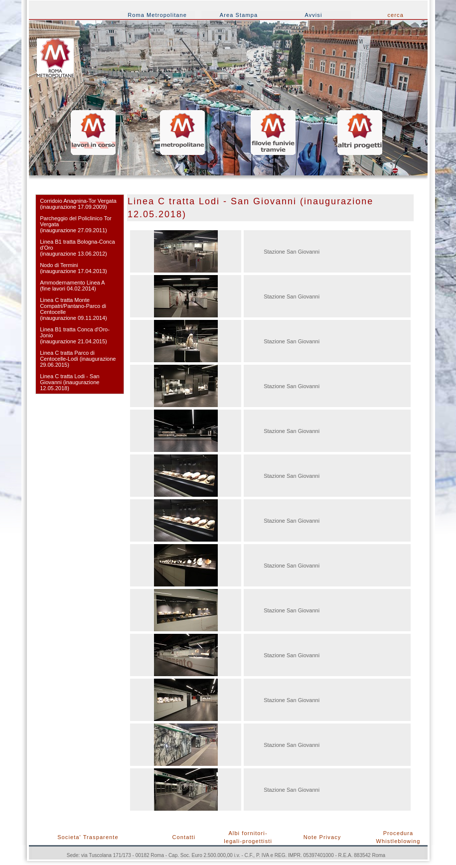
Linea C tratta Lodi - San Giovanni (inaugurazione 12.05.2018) (69, 382)
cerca (396, 15)
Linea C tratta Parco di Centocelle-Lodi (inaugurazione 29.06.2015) (78, 359)
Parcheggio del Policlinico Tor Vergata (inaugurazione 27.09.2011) (76, 224)
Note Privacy (322, 837)
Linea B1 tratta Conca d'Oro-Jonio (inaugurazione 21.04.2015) (75, 335)
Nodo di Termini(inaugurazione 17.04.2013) (73, 268)
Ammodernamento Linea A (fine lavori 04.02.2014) (72, 285)
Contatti (184, 837)
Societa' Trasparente (88, 837)
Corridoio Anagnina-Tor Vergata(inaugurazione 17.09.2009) (78, 204)
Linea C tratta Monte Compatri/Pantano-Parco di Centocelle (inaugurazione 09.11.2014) (73, 309)
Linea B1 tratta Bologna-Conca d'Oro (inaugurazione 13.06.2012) (77, 248)
